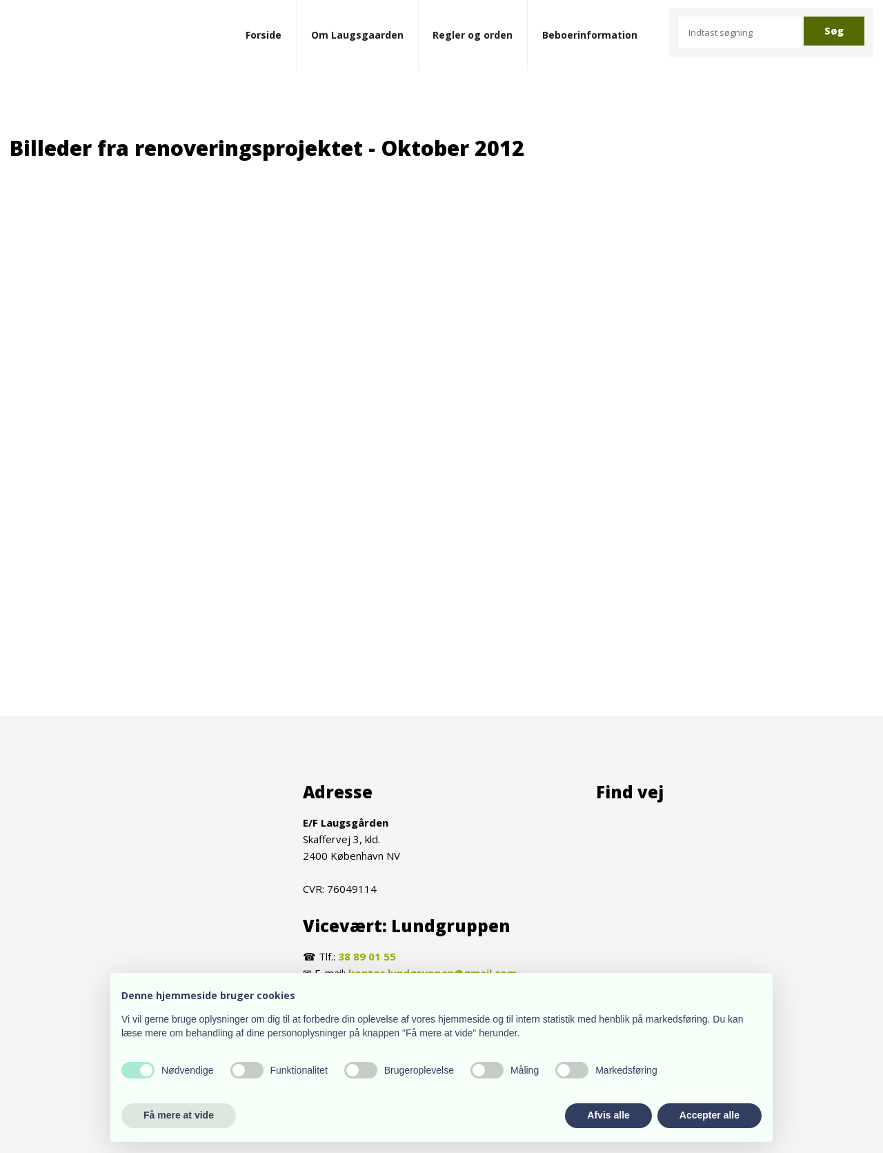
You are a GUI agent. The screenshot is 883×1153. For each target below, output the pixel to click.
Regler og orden (473, 34)
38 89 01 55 (367, 956)
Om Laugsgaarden (357, 34)
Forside (263, 34)
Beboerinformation (589, 34)
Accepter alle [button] (709, 1115)
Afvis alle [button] (608, 1115)
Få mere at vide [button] (178, 1115)
